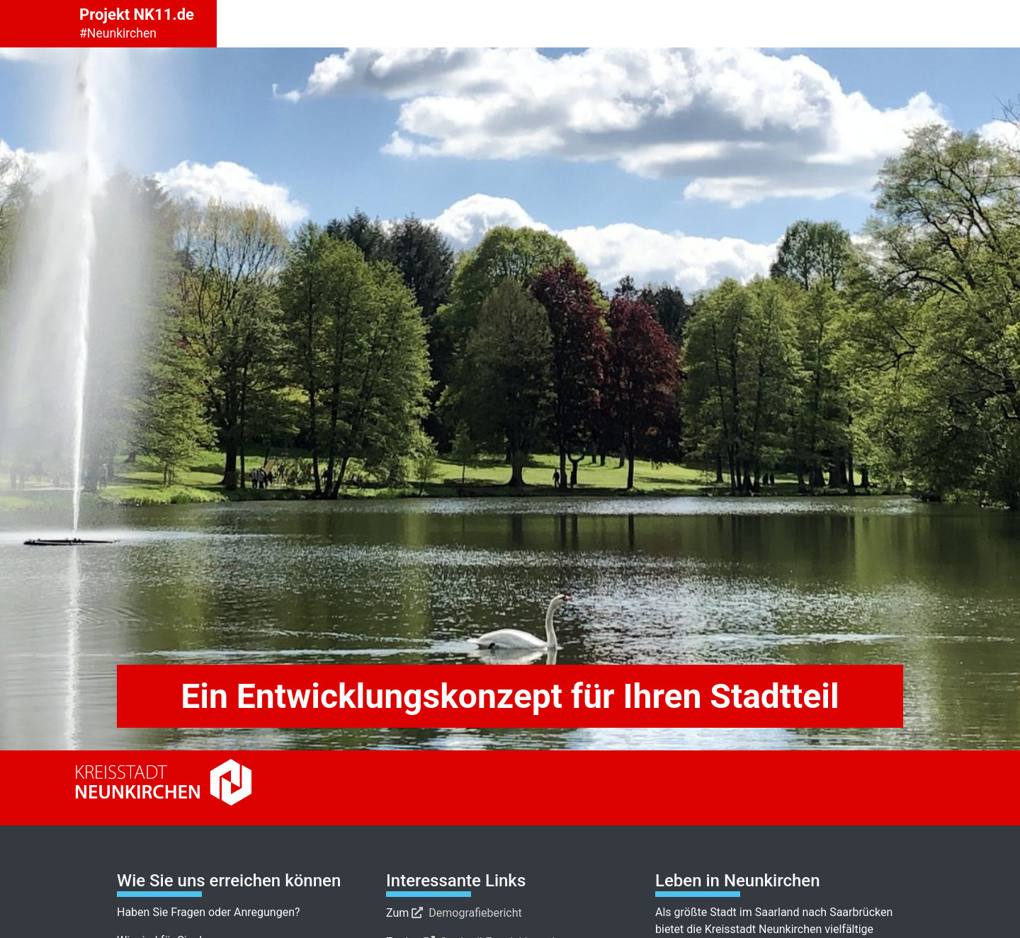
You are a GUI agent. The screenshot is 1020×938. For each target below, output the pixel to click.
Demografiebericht (475, 913)
